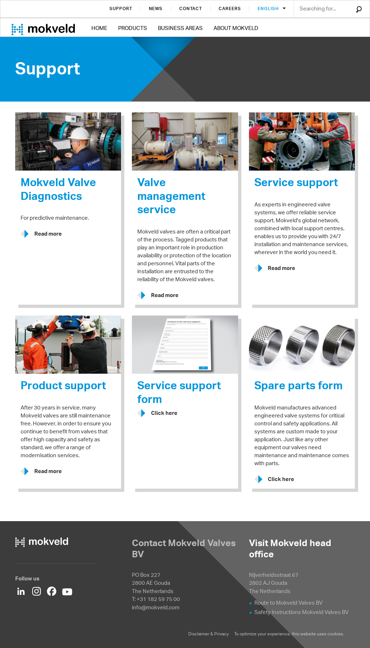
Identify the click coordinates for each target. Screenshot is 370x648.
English (269, 8)
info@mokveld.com (156, 607)
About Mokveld (236, 28)
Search (359, 9)
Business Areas (180, 28)
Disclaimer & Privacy (208, 633)
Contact (190, 8)
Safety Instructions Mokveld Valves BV (301, 612)
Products (132, 28)
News (156, 8)
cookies (335, 633)
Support (120, 8)
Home (99, 28)
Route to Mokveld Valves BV (288, 603)
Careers (230, 8)
